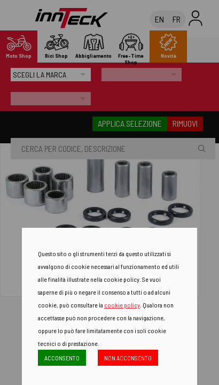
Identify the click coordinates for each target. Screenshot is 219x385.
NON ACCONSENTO (128, 357)
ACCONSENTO (62, 357)
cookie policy (122, 305)
